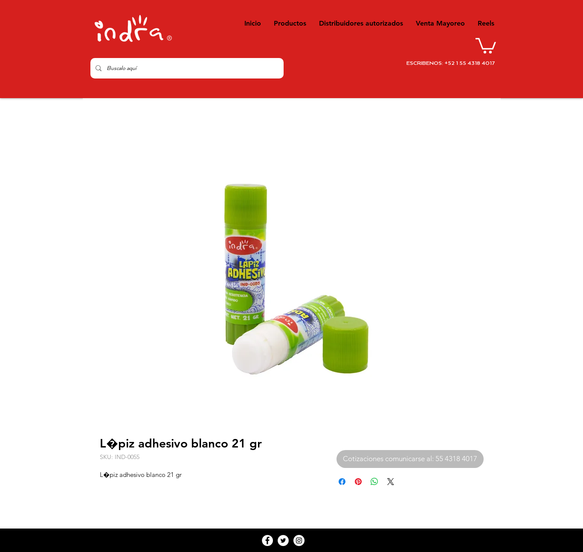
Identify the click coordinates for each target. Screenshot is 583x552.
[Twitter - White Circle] (283, 540)
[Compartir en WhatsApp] (374, 481)
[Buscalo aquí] (186, 68)
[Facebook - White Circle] (267, 540)
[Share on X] (391, 481)
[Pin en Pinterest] (358, 481)
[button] (486, 44)
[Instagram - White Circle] (299, 540)
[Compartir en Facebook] (342, 481)
